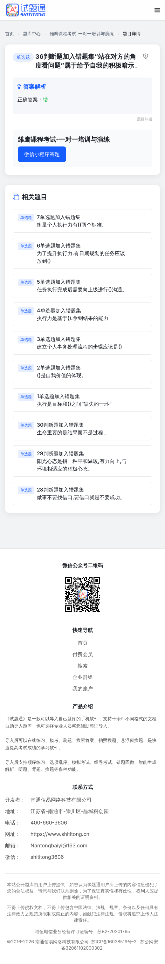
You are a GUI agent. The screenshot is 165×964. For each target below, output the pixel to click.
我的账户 (82, 688)
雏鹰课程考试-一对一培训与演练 (82, 33)
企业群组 (82, 677)
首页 (9, 33)
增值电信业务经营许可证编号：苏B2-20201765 (82, 931)
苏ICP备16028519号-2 (114, 941)
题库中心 (32, 33)
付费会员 (82, 654)
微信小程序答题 (42, 154)
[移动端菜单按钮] (157, 10)
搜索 (83, 665)
